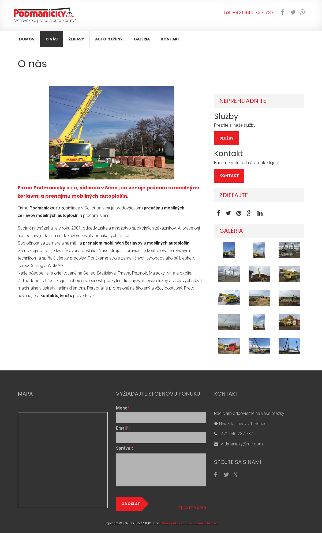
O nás (52, 39)
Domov (27, 39)
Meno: (123, 408)
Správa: (124, 448)
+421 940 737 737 (253, 12)
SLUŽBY (226, 138)
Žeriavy (76, 39)
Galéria (142, 39)
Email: (123, 428)
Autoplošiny (109, 39)
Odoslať (131, 504)
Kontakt (170, 39)
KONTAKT (229, 175)
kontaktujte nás (56, 295)
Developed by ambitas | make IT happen (190, 523)
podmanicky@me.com (240, 443)
